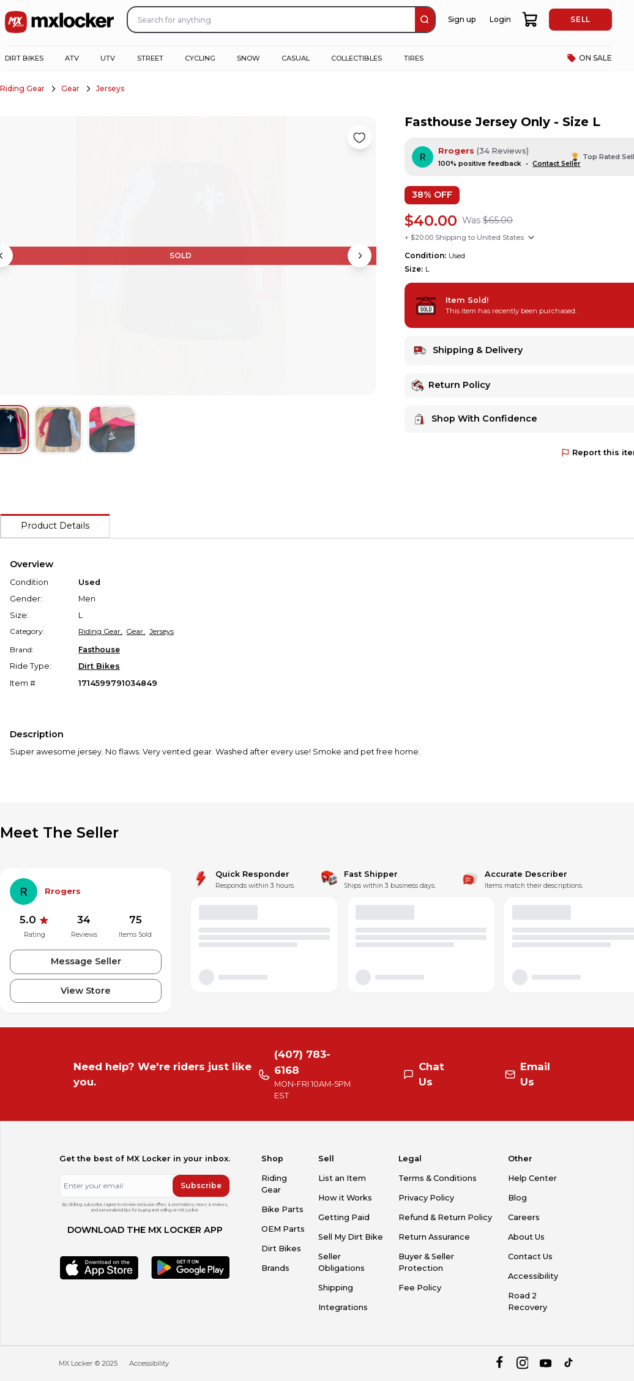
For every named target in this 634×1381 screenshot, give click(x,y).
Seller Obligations (341, 1262)
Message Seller (86, 961)
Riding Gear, (100, 631)
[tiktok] (569, 1363)
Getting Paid (344, 1217)
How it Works (345, 1197)
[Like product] (359, 137)
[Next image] (359, 255)
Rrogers (456, 150)
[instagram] (522, 1363)
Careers (524, 1217)
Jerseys (110, 88)
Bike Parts (282, 1209)
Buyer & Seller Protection (426, 1262)
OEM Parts (283, 1229)
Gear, (135, 631)
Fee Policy (419, 1287)
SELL (580, 19)
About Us (526, 1236)
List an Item (342, 1178)
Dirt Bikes (99, 666)
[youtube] (545, 1363)
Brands (275, 1268)
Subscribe (201, 1185)
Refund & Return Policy (445, 1217)
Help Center (532, 1178)
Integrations (343, 1307)
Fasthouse (99, 649)
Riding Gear (22, 88)
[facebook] (499, 1363)
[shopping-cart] (530, 19)
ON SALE (589, 58)
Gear (70, 88)
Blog (517, 1197)
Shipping (335, 1287)
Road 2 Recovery (527, 1301)
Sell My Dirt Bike (350, 1236)
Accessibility (533, 1276)
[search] (424, 19)
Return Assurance (434, 1236)
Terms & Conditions (437, 1178)
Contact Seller (556, 164)
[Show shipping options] (531, 237)
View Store (86, 990)
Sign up (462, 19)
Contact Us (530, 1256)
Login (500, 19)
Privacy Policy (426, 1197)
